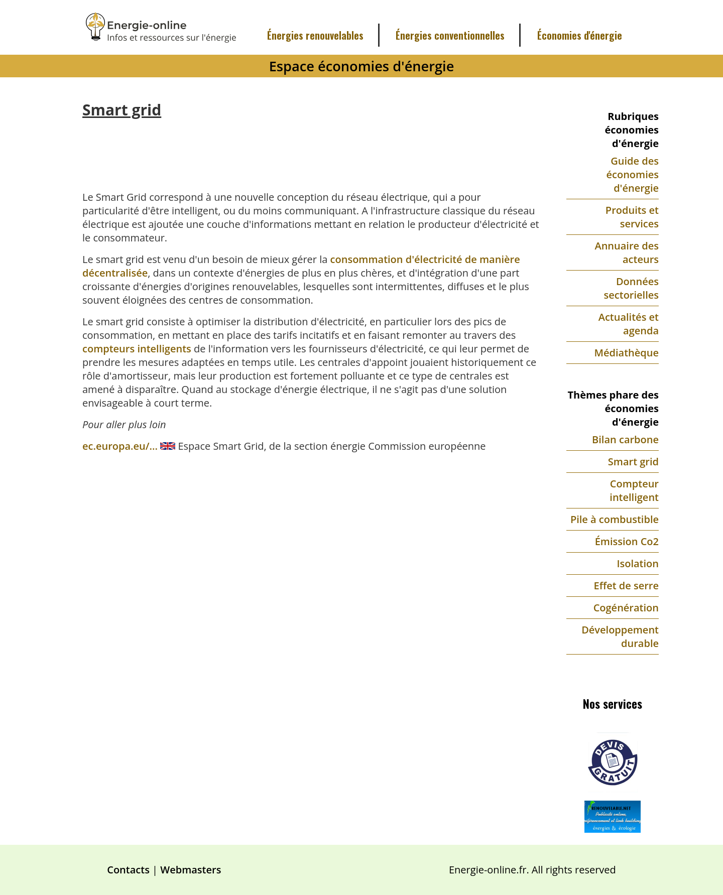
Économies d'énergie (579, 35)
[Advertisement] (311, 147)
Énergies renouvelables (315, 35)
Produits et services (632, 216)
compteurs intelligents (136, 348)
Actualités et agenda (628, 323)
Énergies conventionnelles (450, 35)
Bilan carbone (625, 439)
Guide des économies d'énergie (633, 174)
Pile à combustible (614, 519)
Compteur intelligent (634, 490)
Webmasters (190, 869)
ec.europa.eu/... (121, 446)
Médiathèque (626, 352)
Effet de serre (626, 585)
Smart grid (633, 461)
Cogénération (626, 607)
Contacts (128, 869)
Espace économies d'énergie (361, 66)
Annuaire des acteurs (626, 252)
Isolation (638, 563)
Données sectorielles (631, 288)
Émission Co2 (627, 541)
